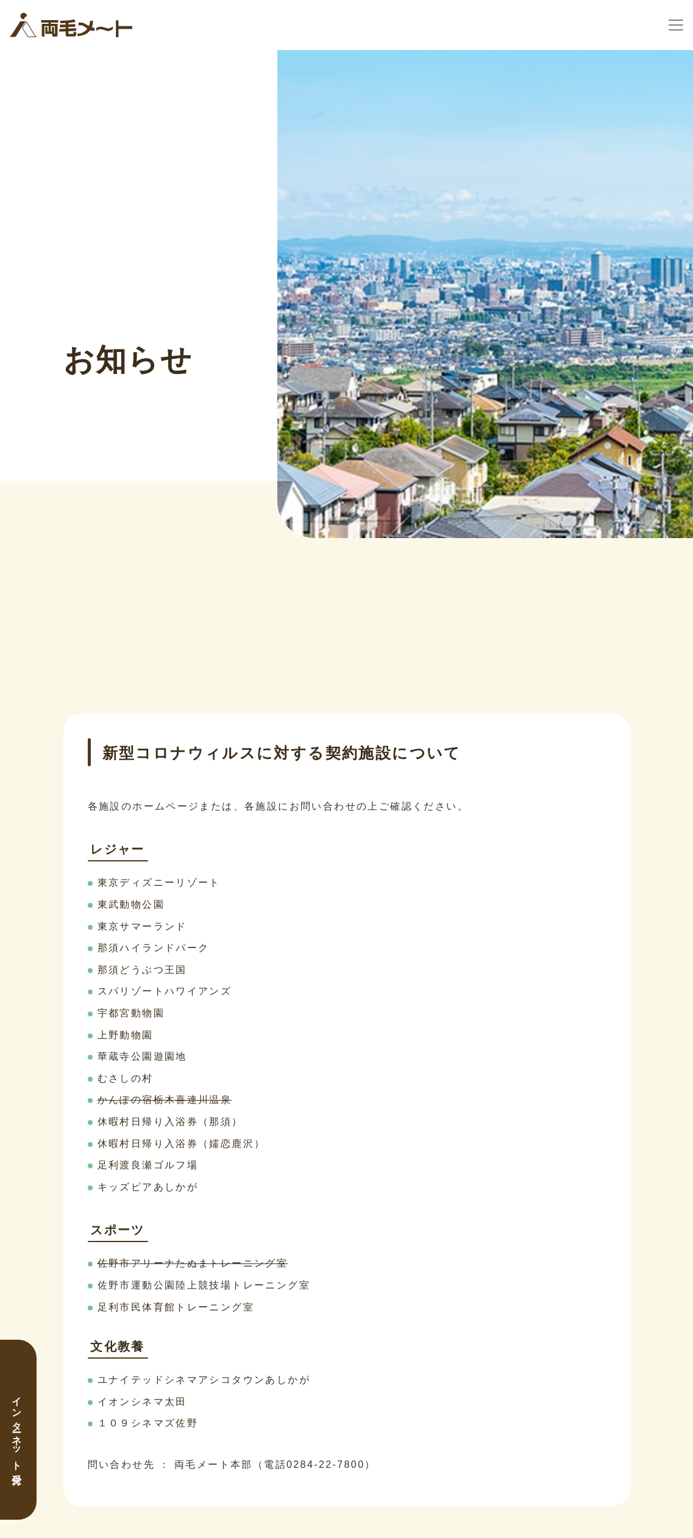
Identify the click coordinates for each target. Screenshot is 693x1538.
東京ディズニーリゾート (159, 882)
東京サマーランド (142, 926)
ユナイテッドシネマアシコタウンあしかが (204, 1379)
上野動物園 (126, 1035)
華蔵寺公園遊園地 (142, 1056)
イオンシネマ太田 (142, 1401)
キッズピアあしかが (148, 1187)
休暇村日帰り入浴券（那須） (170, 1121)
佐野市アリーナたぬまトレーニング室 (193, 1263)
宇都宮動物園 (131, 1013)
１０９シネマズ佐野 (148, 1423)
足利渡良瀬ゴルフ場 (148, 1165)
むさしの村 (126, 1078)
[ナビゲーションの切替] (676, 25)
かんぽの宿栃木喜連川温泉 (165, 1099)
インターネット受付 (17, 1430)
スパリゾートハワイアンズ (165, 991)
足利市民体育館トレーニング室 (176, 1307)
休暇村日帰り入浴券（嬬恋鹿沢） (182, 1143)
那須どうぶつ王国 (142, 970)
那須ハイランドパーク (154, 948)
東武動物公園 (131, 904)
